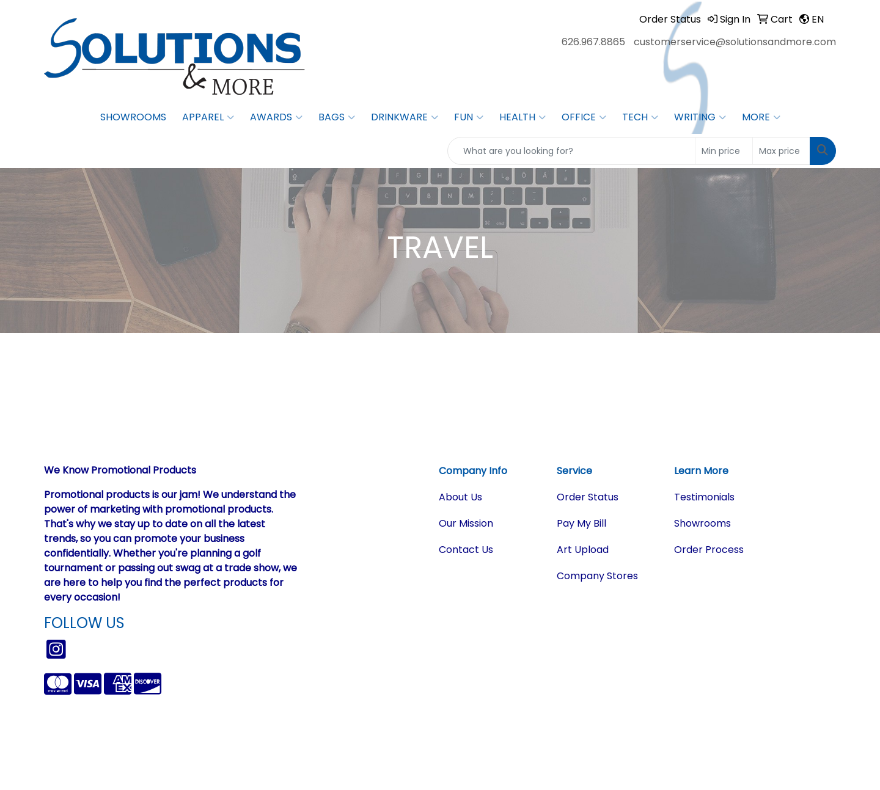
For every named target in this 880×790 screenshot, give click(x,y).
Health (522, 117)
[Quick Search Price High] (781, 151)
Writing (700, 117)
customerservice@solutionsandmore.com (735, 42)
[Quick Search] (571, 151)
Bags (336, 117)
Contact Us (466, 550)
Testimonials (704, 497)
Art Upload (583, 550)
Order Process (709, 550)
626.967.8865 (593, 42)
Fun (468, 117)
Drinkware (404, 117)
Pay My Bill (581, 523)
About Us (460, 497)
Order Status (587, 497)
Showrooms (133, 117)
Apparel (208, 117)
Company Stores (597, 576)
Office (584, 117)
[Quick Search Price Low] (724, 151)
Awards (276, 117)
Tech (640, 117)
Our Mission (466, 523)
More (761, 117)
